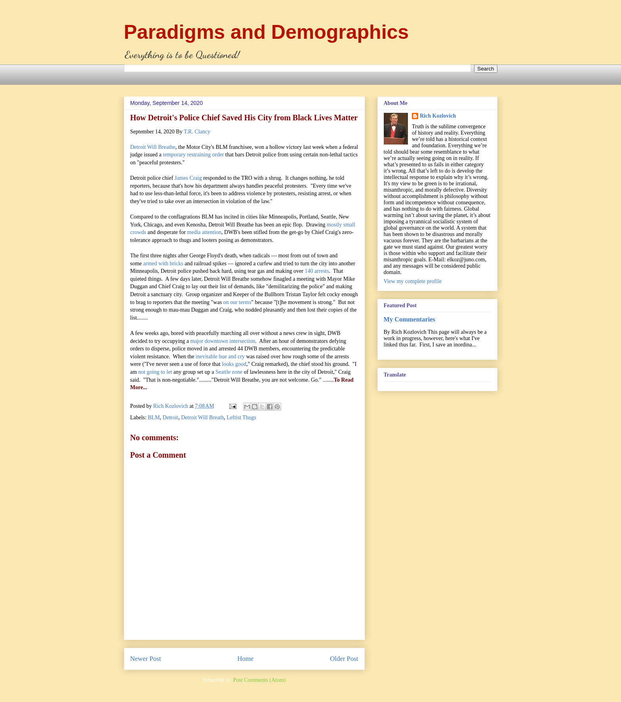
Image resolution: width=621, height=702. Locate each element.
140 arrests (317, 271)
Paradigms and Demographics (266, 32)
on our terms (237, 302)
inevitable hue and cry (220, 357)
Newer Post (145, 658)
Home (245, 658)
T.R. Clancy (197, 132)
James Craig (188, 178)
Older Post (344, 658)
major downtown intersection (222, 341)
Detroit (171, 417)
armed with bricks (163, 263)
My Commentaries (409, 319)
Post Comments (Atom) (259, 680)
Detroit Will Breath (202, 417)
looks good (234, 364)
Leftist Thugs (241, 417)
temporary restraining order (193, 155)
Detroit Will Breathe (152, 147)
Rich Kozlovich (438, 116)
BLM (154, 417)
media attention (204, 232)
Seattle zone (228, 372)
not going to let (155, 372)
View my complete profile (413, 281)
